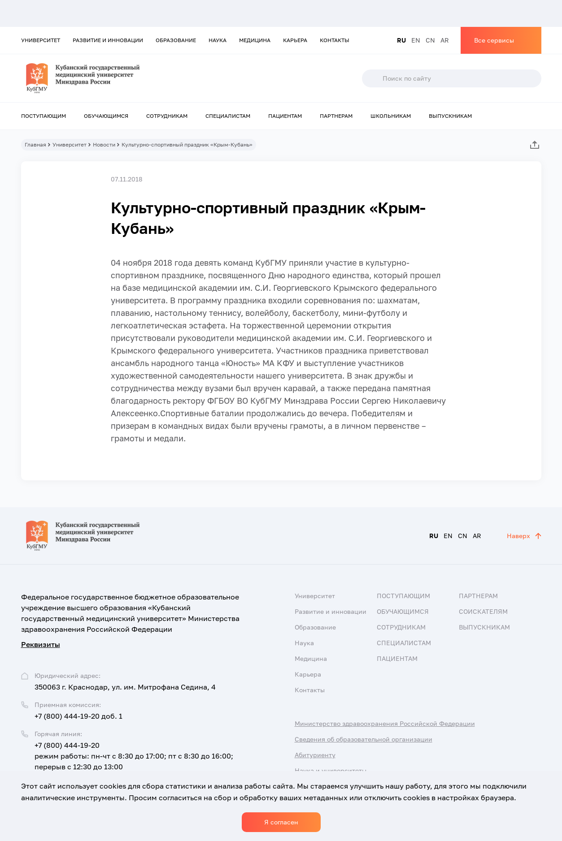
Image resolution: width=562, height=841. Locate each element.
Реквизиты (40, 644)
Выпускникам (450, 115)
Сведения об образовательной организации (363, 739)
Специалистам (227, 115)
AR (444, 40)
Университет (40, 40)
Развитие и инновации (108, 40)
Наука (218, 40)
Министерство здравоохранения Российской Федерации (385, 723)
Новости (104, 144)
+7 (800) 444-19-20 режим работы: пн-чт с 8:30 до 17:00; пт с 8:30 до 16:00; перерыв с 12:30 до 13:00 (134, 756)
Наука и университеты (330, 770)
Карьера (295, 40)
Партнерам (336, 115)
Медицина (254, 40)
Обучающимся (106, 115)
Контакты (334, 40)
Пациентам (285, 115)
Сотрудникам (166, 115)
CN (430, 40)
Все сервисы (494, 40)
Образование (176, 40)
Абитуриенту (315, 755)
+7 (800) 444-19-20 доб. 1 (78, 716)
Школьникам (390, 115)
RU (401, 40)
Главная (35, 144)
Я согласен (281, 822)
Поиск (372, 78)
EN (415, 40)
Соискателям (483, 611)
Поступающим (43, 115)
